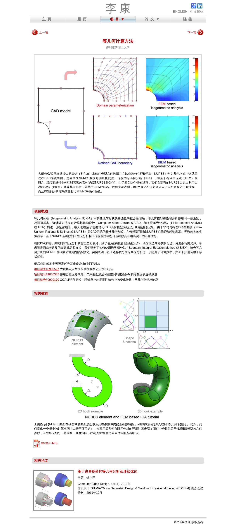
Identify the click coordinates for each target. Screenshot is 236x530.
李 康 (117, 8)
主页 (47, 19)
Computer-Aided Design (93, 483)
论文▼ (153, 19)
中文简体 (197, 11)
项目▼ (118, 19)
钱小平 (90, 477)
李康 (81, 477)
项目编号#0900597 (46, 269)
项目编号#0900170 (46, 279)
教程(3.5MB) (49, 443)
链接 (188, 19)
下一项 (192, 32)
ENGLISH (180, 11)
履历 (82, 19)
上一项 (43, 32)
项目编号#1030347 (46, 274)
